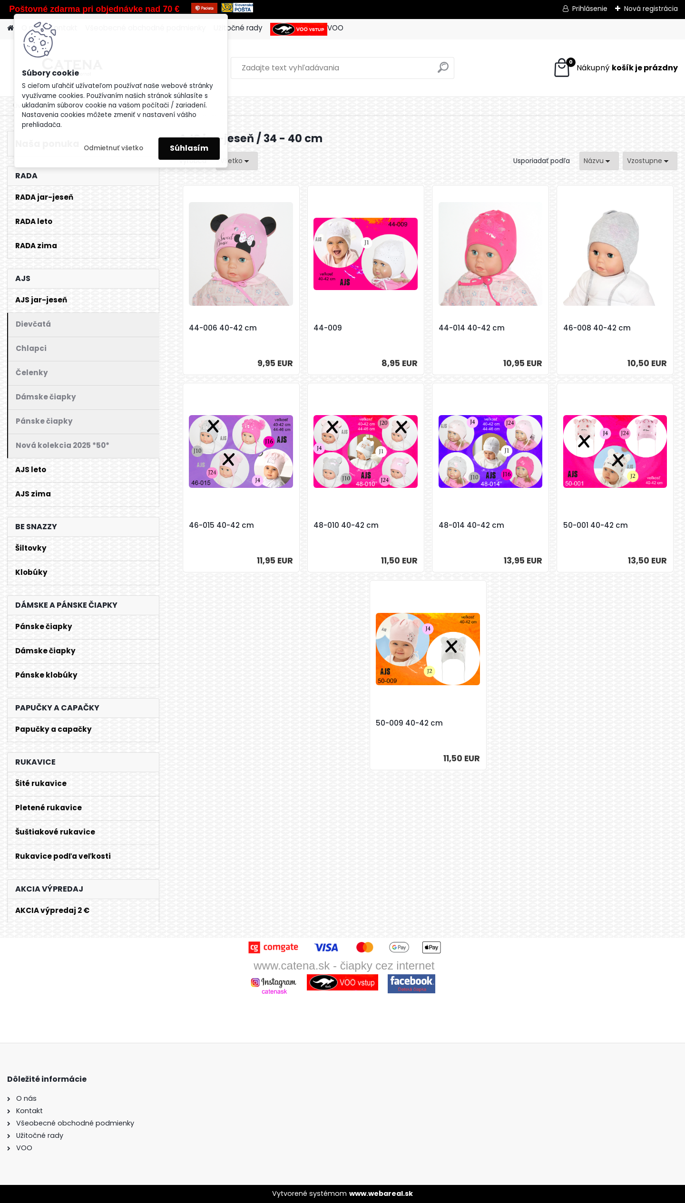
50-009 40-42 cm (409, 723)
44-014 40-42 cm (472, 328)
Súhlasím (189, 148)
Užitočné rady (238, 28)
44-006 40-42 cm (223, 328)
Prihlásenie (589, 8)
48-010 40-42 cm (346, 525)
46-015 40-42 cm (221, 525)
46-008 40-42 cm (597, 328)
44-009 (327, 328)
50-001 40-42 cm (595, 525)
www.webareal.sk (381, 1193)
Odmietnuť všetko (113, 148)
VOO (306, 29)
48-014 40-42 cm (471, 525)
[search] (443, 71)
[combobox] (599, 161)
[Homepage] (10, 28)
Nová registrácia (651, 8)
